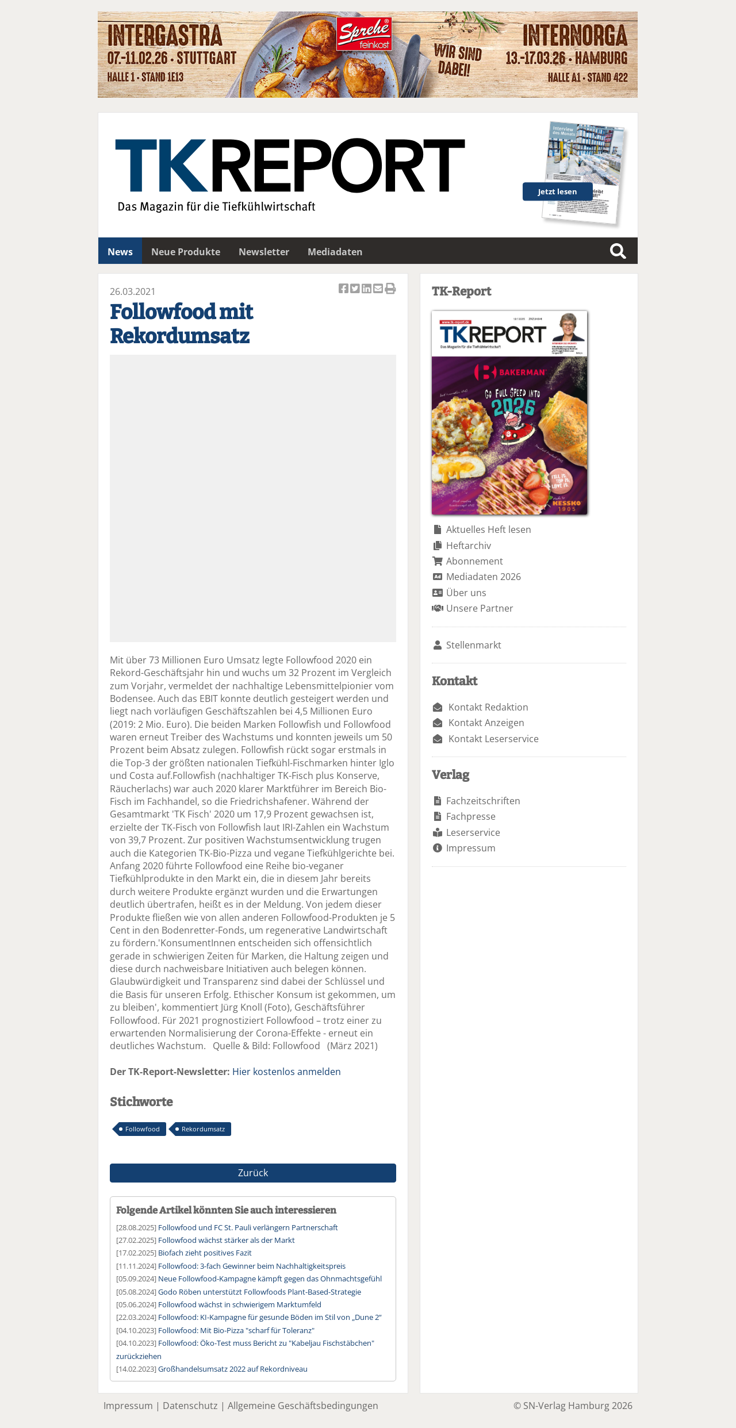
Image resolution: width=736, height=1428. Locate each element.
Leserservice (473, 832)
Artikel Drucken (390, 289)
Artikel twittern (356, 289)
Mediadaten (335, 251)
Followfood (142, 1128)
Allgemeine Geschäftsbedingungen (303, 1405)
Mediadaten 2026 (483, 576)
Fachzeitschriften (483, 800)
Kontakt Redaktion (488, 707)
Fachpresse (471, 816)
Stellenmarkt (473, 645)
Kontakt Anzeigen (486, 722)
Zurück (253, 1172)
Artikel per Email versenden (379, 289)
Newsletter (264, 251)
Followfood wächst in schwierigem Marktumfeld (239, 1304)
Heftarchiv (468, 545)
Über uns (466, 592)
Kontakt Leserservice (493, 738)
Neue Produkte (185, 251)
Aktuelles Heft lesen (488, 529)
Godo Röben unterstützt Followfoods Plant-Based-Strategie (259, 1292)
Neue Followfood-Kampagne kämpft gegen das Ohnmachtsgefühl (270, 1278)
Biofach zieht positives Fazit (205, 1252)
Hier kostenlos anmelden (286, 1071)
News (120, 251)
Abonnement (474, 561)
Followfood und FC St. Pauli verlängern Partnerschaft (248, 1227)
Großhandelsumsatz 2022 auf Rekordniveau (233, 1369)
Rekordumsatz (203, 1128)
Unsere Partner (479, 608)
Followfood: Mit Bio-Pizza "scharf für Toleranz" (236, 1330)
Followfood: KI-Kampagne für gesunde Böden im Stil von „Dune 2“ (270, 1317)
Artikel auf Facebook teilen (344, 289)
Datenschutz (190, 1405)
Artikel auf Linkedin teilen (367, 289)
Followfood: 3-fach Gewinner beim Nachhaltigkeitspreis (252, 1266)
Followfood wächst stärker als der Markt (226, 1240)
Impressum (471, 848)
